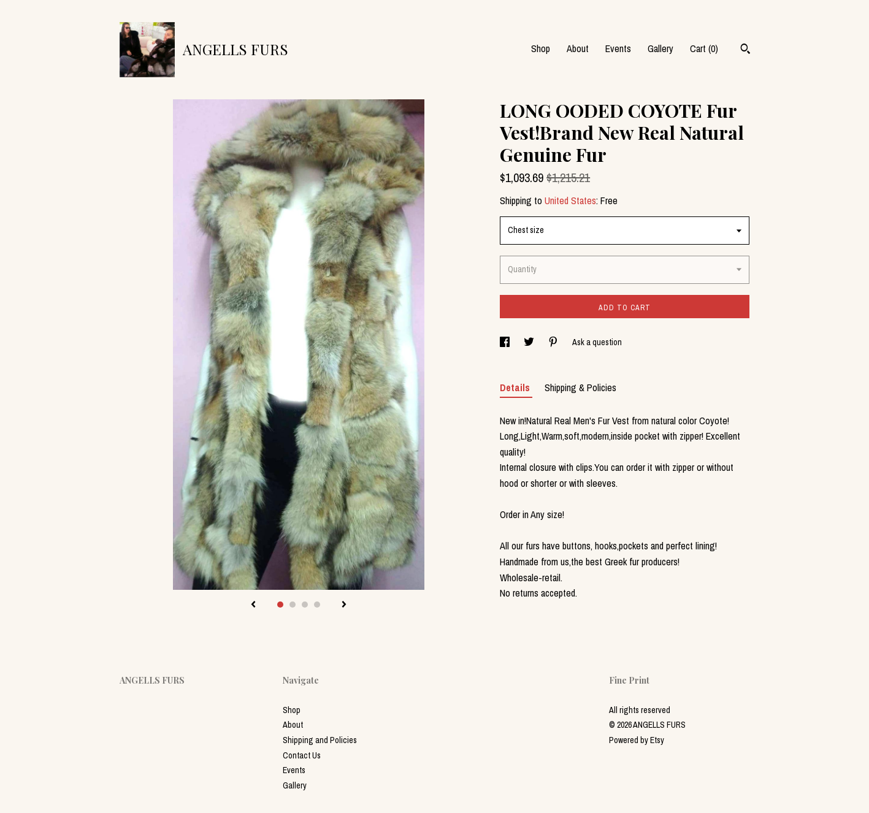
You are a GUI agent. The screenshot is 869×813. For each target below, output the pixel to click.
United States (570, 200)
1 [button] (280, 604)
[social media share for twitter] (530, 342)
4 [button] (317, 604)
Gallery (660, 48)
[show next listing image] (344, 605)
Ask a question (597, 342)
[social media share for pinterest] (554, 342)
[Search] (745, 50)
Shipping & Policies (580, 387)
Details (516, 387)
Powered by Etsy (636, 740)
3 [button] (305, 604)
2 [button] (292, 604)
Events (618, 48)
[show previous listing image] (253, 605)
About (578, 48)
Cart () (704, 48)
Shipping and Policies (320, 740)
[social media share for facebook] (505, 342)
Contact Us (302, 755)
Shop (540, 48)
